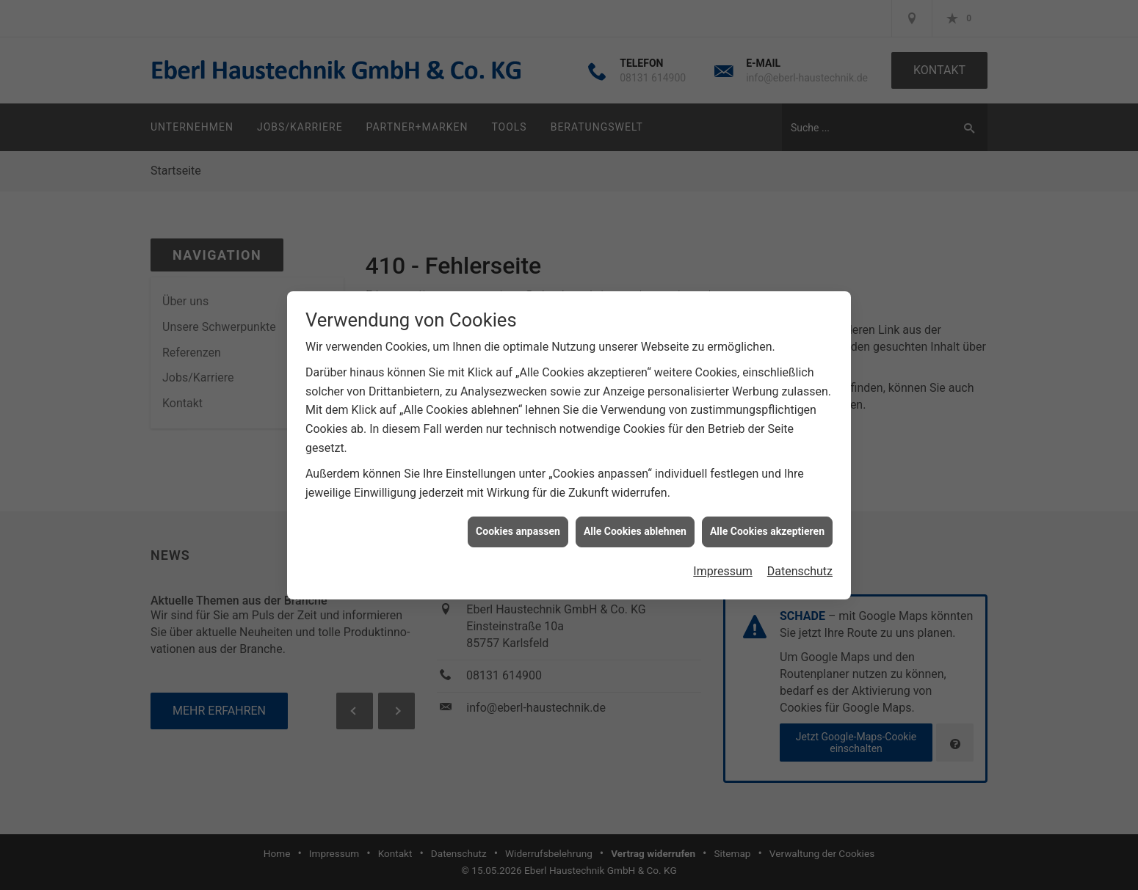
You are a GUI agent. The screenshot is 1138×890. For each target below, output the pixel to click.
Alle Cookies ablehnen (635, 527)
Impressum (723, 567)
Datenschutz (800, 567)
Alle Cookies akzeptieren (767, 527)
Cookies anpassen (518, 527)
